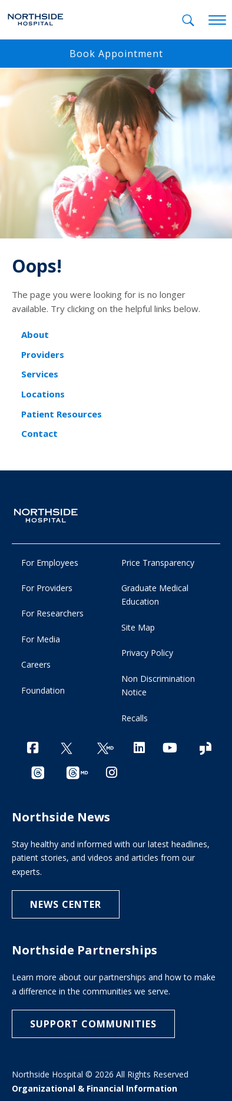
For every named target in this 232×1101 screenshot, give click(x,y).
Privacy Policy (147, 652)
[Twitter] (66, 749)
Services (39, 374)
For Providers (46, 587)
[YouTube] (170, 747)
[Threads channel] (37, 773)
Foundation (43, 690)
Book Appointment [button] (116, 53)
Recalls (134, 718)
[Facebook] (32, 747)
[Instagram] (111, 772)
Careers (36, 664)
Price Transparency (157, 562)
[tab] (188, 20)
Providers (42, 354)
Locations (43, 394)
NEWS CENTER (65, 904)
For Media (40, 639)
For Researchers (52, 613)
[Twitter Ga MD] (105, 749)
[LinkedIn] (139, 747)
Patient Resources (61, 414)
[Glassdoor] (205, 749)
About (35, 334)
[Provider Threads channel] (77, 773)
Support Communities (93, 1023)
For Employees (49, 562)
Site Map (138, 627)
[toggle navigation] (217, 20)
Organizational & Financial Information (94, 1088)
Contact (39, 433)
